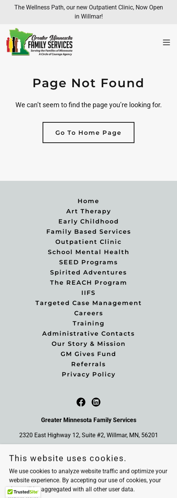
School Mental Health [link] (89, 252)
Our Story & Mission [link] (89, 343)
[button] (166, 42)
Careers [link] (88, 313)
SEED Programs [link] (88, 262)
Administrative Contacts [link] (88, 333)
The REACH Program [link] (88, 282)
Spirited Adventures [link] (88, 272)
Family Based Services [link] (88, 231)
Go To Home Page (88, 132)
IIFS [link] (88, 292)
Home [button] (88, 201)
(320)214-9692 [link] (88, 450)
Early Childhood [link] (88, 221)
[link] (40, 42)
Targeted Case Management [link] (88, 303)
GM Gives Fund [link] (88, 354)
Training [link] (89, 323)
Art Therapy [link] (88, 211)
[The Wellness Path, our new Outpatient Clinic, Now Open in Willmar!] (88, 12)
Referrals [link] (88, 364)
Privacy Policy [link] (89, 374)
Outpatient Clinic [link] (88, 241)
